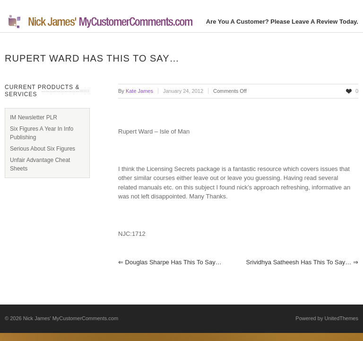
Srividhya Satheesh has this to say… (302, 262)
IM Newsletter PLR (33, 117)
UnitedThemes (341, 318)
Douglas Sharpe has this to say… (170, 262)
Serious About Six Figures (42, 148)
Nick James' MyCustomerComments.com (70, 318)
